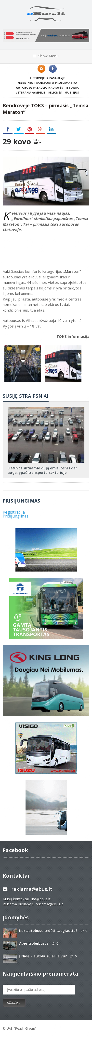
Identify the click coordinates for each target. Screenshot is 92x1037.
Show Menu (46, 56)
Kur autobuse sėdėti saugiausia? (48, 930)
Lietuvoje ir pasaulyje (47, 78)
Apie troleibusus (33, 943)
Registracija (14, 512)
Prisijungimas (15, 516)
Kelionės (55, 92)
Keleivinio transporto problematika (47, 82)
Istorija (72, 87)
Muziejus (72, 92)
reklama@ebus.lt (31, 889)
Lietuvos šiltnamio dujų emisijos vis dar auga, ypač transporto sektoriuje (42, 470)
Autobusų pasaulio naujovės (39, 87)
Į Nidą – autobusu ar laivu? (43, 956)
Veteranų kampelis (31, 92)
